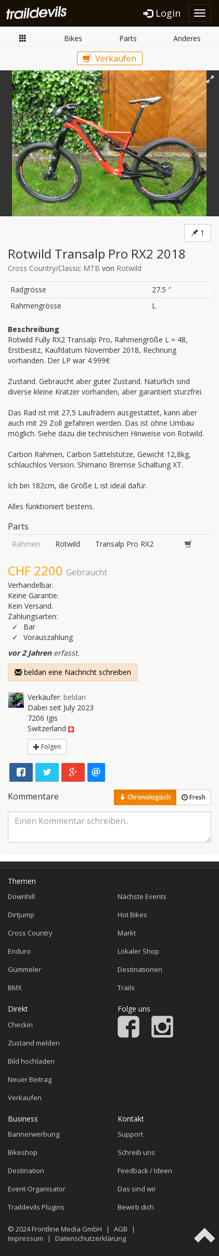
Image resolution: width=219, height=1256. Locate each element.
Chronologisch (145, 797)
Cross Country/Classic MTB (54, 268)
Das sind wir (137, 1188)
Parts (128, 38)
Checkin (20, 1024)
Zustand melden (34, 1043)
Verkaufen (109, 58)
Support (130, 1134)
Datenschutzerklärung (90, 1238)
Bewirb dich (136, 1207)
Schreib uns (136, 1152)
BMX (15, 987)
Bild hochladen (31, 1061)
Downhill (21, 896)
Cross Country (30, 933)
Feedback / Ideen (145, 1170)
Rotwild (129, 268)
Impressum (25, 1238)
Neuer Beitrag (29, 1079)
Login (162, 13)
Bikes (73, 38)
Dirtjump (21, 914)
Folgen (47, 746)
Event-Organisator (37, 1188)
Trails (126, 987)
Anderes (187, 38)
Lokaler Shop (138, 951)
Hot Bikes (132, 914)
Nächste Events (142, 896)
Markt (23, 38)
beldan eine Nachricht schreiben (73, 672)
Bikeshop (22, 1152)
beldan (74, 697)
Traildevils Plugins (36, 1207)
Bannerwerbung (33, 1134)
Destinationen (140, 969)
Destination (26, 1170)
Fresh (193, 797)
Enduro (19, 951)
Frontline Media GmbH (67, 1229)
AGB (120, 1229)
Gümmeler (24, 969)
